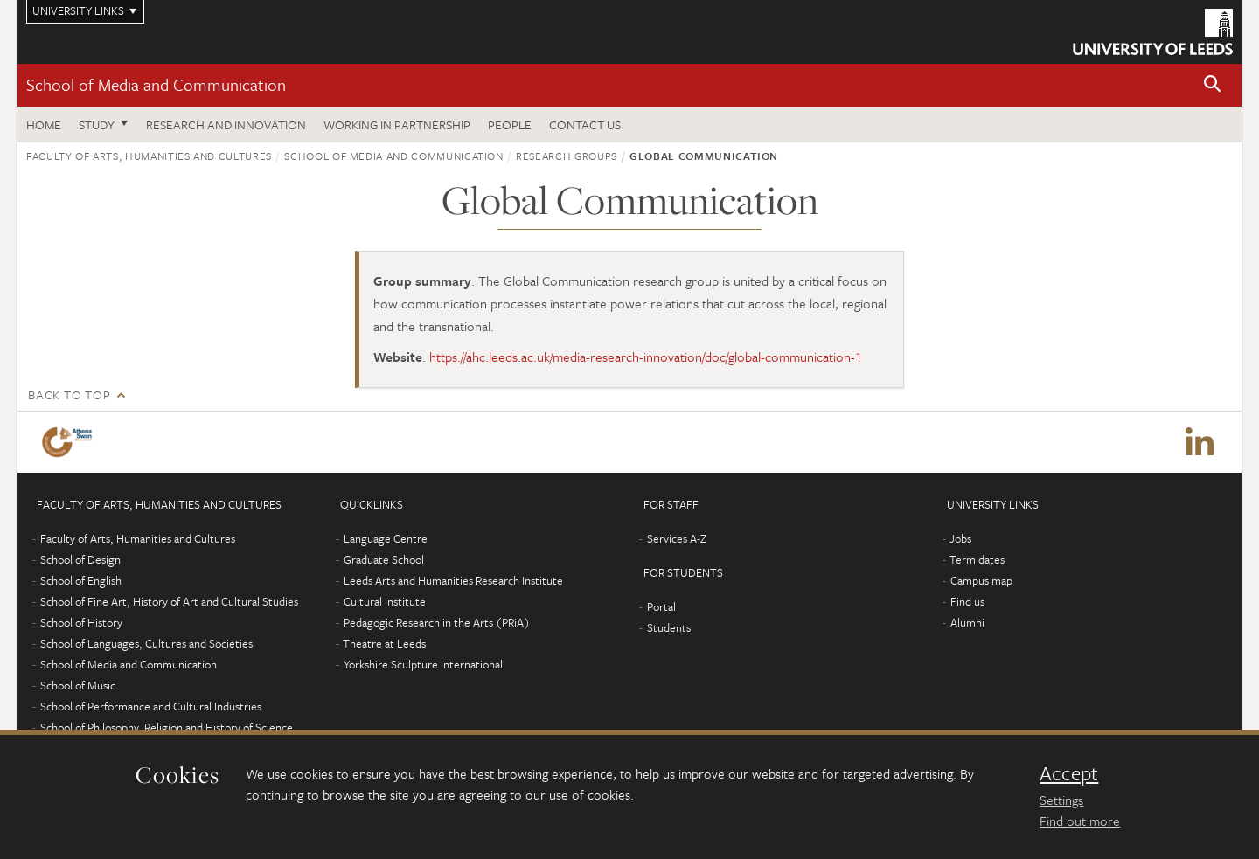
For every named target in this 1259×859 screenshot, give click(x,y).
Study (97, 124)
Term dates (977, 559)
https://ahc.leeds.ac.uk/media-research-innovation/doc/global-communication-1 (645, 356)
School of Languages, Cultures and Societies (146, 643)
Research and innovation (226, 124)
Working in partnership (396, 124)
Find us (967, 601)
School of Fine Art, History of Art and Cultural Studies (169, 601)
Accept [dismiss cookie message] (1069, 773)
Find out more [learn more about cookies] (1080, 820)
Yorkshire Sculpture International (423, 664)
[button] (1213, 85)
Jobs (960, 538)
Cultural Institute (385, 601)
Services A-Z (676, 538)
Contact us (585, 124)
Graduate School (384, 559)
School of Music (77, 685)
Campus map (981, 580)
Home (43, 124)
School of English (81, 580)
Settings (1061, 799)
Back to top (69, 394)
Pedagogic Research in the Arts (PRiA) (437, 622)
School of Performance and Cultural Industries (150, 706)
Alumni (967, 622)
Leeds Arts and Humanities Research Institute (453, 580)
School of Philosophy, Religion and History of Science (166, 727)
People (510, 124)
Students (669, 627)
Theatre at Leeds (384, 643)
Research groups (566, 155)
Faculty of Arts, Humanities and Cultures (149, 155)
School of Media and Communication (156, 84)
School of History (81, 622)
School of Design (80, 559)
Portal (661, 606)
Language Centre (386, 538)
